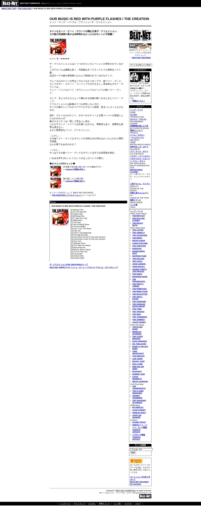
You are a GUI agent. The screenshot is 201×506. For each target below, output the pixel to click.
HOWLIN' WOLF (139, 413)
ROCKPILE (137, 371)
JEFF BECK (137, 261)
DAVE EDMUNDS (139, 341)
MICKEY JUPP (138, 361)
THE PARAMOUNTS (138, 280)
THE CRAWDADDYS (139, 387)
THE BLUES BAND (137, 328)
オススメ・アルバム (138, 119)
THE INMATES (138, 356)
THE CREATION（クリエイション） (67, 195)
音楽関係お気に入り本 (139, 126)
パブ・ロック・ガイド (139, 151)
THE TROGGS (138, 312)
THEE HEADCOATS (138, 352)
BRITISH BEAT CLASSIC (136, 171)
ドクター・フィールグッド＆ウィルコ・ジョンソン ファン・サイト (140, 158)
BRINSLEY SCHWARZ (137, 333)
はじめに (133, 115)
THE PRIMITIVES (139, 289)
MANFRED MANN (139, 277)
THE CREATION (25, 9)
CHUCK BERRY (139, 410)
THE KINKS (137, 274)
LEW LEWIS (137, 359)
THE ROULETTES (139, 294)
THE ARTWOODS (139, 235)
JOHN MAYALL (138, 267)
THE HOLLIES (138, 259)
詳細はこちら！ (138, 101)
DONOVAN (136, 249)
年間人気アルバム (137, 193)
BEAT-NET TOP (9, 9)
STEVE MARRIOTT (137, 378)
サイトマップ (79, 504)
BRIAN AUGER (138, 241)
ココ (139, 467)
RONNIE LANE (138, 374)
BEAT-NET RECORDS (141, 58)
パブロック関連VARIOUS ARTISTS (138, 437)
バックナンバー (137, 138)
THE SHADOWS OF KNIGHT (139, 401)
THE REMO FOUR (140, 291)
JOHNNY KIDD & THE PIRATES (139, 270)
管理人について (136, 130)
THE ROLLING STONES (138, 219)
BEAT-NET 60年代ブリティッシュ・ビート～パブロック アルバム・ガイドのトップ (84, 267)
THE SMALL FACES (137, 298)
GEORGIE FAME (139, 256)
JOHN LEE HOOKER (136, 416)
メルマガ (127, 504)
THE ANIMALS (138, 233)
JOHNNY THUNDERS (137, 397)
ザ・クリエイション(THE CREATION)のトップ (69, 264)
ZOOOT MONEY (139, 322)
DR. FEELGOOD (139, 344)
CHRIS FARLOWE (140, 243)
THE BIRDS (137, 238)
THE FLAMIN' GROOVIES (138, 392)
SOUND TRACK (139, 422)
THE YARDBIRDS (139, 317)
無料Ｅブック (135, 200)
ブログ (133, 142)
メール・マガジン (137, 135)
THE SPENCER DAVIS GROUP (138, 305)
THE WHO (136, 314)
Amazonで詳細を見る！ (76, 169)
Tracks (53, 202)
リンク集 (133, 205)
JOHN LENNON (139, 264)
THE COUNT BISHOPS (137, 337)
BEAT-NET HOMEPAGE (126, 491)
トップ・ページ (136, 110)
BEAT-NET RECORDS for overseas (139, 483)
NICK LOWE (137, 364)
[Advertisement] (73, 291)
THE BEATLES (138, 216)
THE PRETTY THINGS (138, 285)
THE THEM (137, 309)
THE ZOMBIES (138, 320)
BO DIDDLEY (137, 407)
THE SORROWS (139, 302)
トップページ (65, 504)
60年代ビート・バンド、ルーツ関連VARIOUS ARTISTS (139, 428)
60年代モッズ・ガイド (139, 147)
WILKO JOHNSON (140, 381)
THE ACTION (137, 230)
